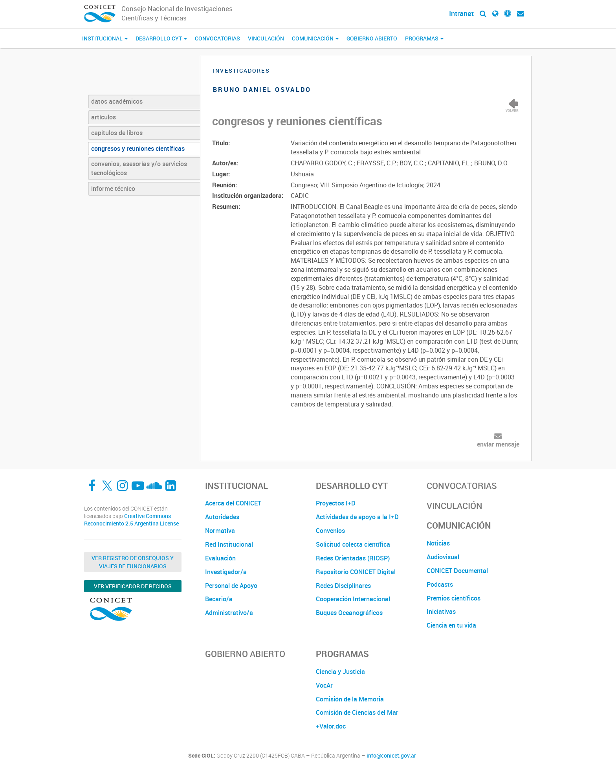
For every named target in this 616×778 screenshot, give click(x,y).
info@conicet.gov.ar (391, 755)
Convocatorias (217, 38)
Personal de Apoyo (231, 585)
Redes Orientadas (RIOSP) (353, 558)
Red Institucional (229, 544)
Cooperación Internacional (353, 599)
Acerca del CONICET (233, 503)
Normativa (220, 530)
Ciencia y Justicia (340, 671)
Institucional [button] (105, 38)
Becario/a (219, 599)
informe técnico (113, 188)
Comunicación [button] (315, 38)
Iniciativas (441, 611)
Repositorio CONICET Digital (356, 571)
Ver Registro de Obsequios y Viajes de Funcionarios (133, 562)
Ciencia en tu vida (451, 625)
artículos (103, 117)
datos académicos (117, 101)
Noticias (438, 543)
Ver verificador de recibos (133, 586)
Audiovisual (443, 557)
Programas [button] (424, 38)
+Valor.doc (331, 726)
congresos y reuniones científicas (138, 148)
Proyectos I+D (336, 503)
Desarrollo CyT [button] (161, 38)
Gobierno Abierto (371, 38)
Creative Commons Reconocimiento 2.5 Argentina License (131, 520)
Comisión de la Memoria (350, 699)
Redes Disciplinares (343, 585)
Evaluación (220, 558)
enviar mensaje (498, 444)
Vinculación (266, 38)
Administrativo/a (229, 612)
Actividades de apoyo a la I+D (357, 517)
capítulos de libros (117, 132)
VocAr (324, 685)
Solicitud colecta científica (353, 544)
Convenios (330, 530)
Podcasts (440, 584)
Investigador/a (226, 571)
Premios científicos (453, 598)
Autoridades (222, 517)
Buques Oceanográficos (349, 612)
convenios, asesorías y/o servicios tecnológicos (139, 168)
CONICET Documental (457, 570)
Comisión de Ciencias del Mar (357, 712)
